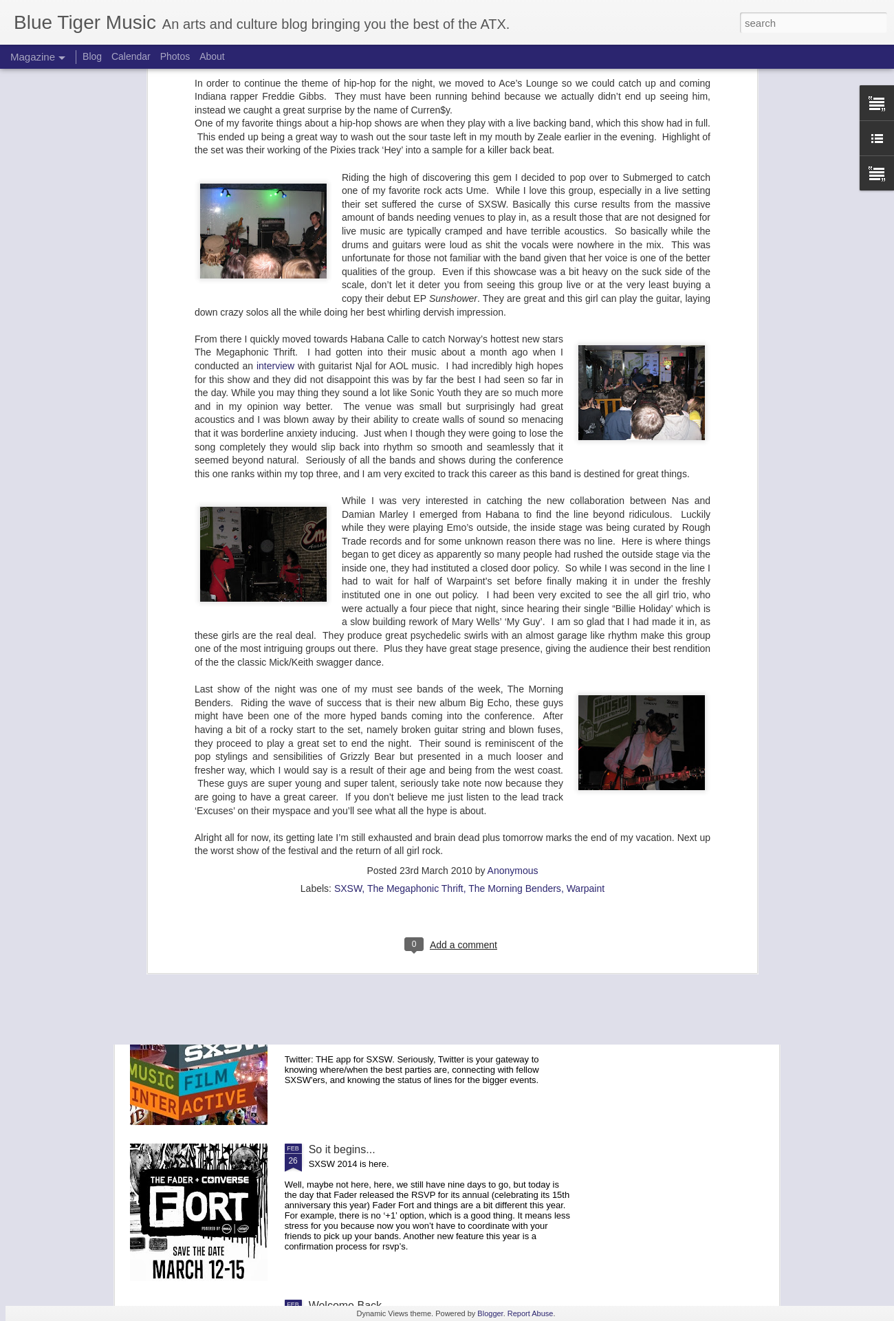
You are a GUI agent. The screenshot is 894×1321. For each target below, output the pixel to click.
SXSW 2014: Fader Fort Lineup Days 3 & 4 (414, 681)
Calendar (131, 56)
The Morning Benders (514, 628)
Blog (92, 56)
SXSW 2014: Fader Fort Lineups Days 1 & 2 (417, 837)
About (212, 56)
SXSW (348, 628)
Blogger (490, 1313)
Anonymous (513, 610)
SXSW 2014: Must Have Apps (382, 993)
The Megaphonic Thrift (415, 628)
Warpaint (586, 628)
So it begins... (342, 1149)
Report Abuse (531, 1313)
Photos (175, 56)
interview (275, 105)
